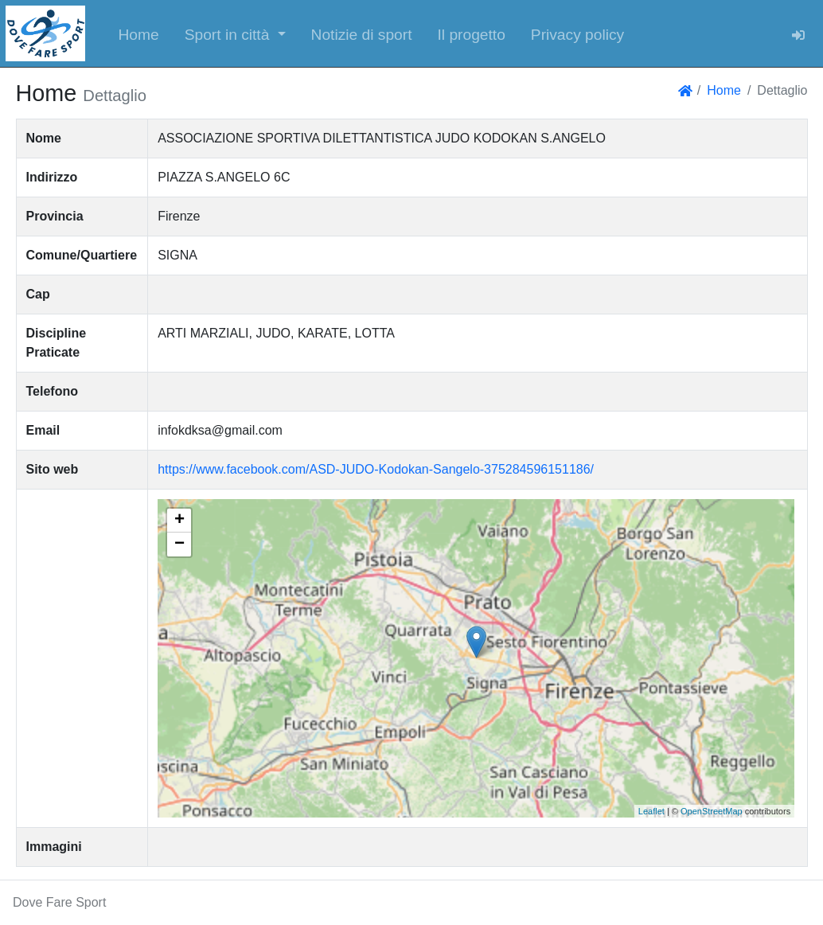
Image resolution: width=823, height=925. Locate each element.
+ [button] (179, 521)
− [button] (179, 544)
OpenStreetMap (712, 811)
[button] (235, 33)
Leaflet (651, 811)
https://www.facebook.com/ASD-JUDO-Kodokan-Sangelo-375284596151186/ (376, 469)
